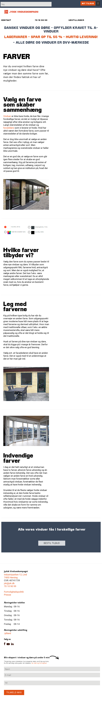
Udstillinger (76, 20)
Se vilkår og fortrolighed (39, 663)
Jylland (7, 633)
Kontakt (6, 20)
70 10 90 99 (10, 586)
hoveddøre (8, 127)
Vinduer (7, 116)
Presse (7, 594)
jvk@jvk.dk (9, 583)
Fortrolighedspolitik (14, 591)
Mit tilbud (88, 3)
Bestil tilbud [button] (52, 543)
